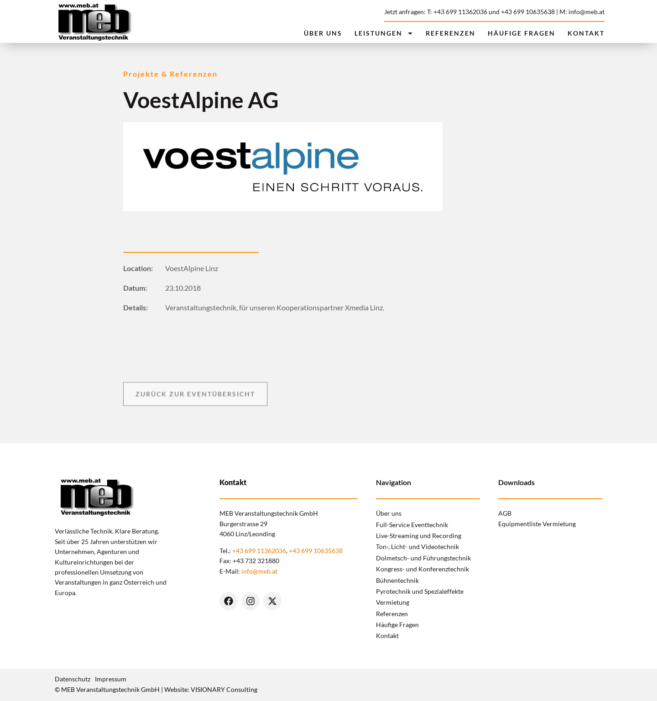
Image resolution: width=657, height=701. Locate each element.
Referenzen (450, 33)
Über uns (323, 33)
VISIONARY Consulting (224, 689)
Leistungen (384, 33)
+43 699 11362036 (259, 551)
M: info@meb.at (582, 12)
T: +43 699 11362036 (457, 12)
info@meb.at (259, 571)
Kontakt (586, 33)
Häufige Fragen (521, 33)
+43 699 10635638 (528, 12)
